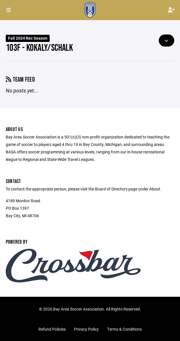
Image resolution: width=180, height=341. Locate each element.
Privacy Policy (86, 329)
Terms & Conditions (124, 329)
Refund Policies (52, 329)
